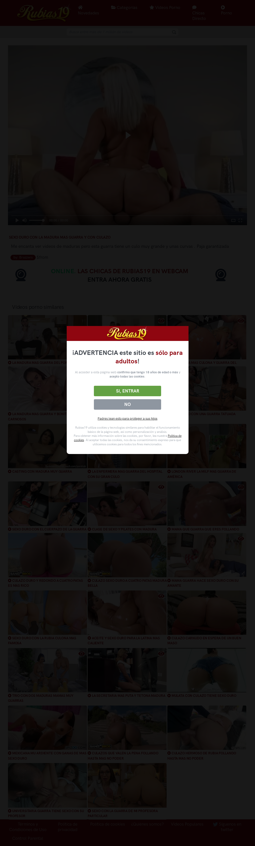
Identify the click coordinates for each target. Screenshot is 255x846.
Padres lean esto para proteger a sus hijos (127, 418)
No (127, 404)
